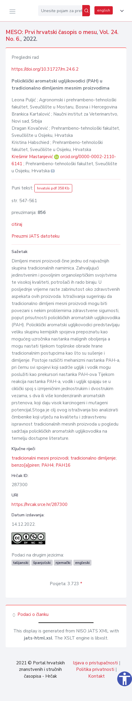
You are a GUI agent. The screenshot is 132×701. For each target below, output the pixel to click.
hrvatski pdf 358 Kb (53, 188)
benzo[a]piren (25, 465)
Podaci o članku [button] (30, 614)
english (103, 10)
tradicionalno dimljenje (93, 458)
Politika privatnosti (95, 669)
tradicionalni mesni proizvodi (40, 458)
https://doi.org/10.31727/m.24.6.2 (45, 69)
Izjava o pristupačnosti (95, 663)
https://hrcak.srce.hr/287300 (39, 504)
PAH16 (63, 465)
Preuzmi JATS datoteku (35, 236)
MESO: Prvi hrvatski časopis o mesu (51, 32)
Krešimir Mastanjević (33, 157)
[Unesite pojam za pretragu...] (60, 10)
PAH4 (47, 465)
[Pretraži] (86, 10)
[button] (120, 11)
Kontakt (96, 676)
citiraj (17, 224)
